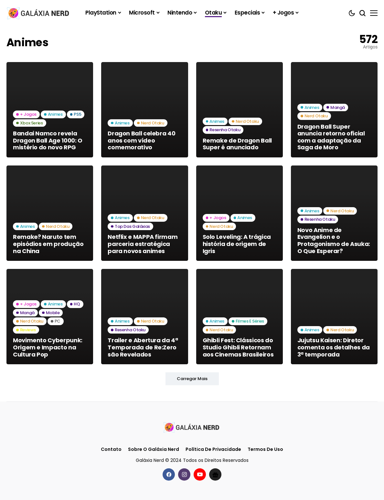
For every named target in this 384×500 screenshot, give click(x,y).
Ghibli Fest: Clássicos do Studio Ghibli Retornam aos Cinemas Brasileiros (238, 347)
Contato (111, 449)
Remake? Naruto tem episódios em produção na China (48, 244)
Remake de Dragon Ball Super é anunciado (237, 144)
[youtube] (200, 474)
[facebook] (169, 474)
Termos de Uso (265, 449)
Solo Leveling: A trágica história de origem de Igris (237, 244)
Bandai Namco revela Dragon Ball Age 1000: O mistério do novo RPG (47, 140)
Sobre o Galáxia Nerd (153, 449)
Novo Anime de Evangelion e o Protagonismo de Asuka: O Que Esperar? (333, 240)
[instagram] (184, 474)
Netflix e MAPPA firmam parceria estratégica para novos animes (142, 244)
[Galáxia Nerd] (38, 12)
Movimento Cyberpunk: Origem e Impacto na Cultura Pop (47, 347)
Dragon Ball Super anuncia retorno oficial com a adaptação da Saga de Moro (331, 137)
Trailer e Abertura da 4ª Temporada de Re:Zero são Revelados (143, 347)
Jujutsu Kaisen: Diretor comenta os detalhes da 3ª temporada (333, 347)
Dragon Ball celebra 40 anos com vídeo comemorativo (141, 140)
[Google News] (215, 474)
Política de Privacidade (213, 449)
